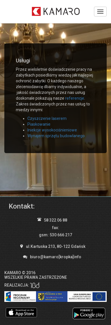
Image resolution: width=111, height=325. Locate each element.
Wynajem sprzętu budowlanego (56, 135)
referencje (74, 98)
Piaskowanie (38, 124)
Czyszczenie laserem (47, 118)
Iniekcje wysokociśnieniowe (52, 130)
